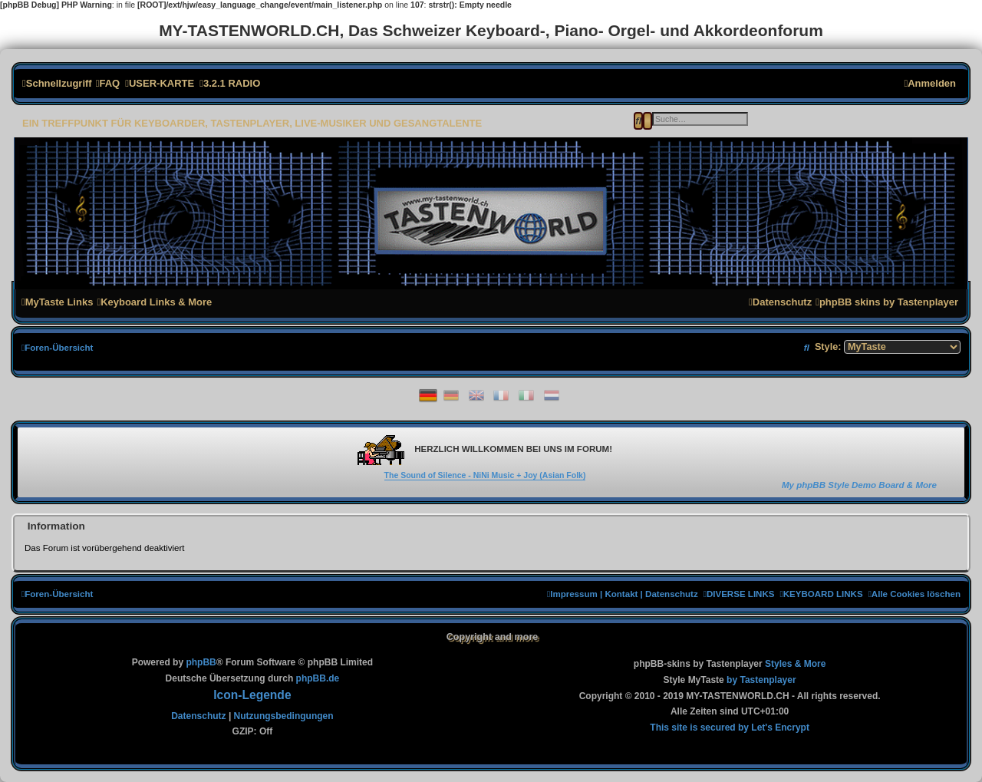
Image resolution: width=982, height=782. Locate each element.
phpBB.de (318, 678)
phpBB (201, 662)
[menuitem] (108, 83)
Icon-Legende (252, 694)
